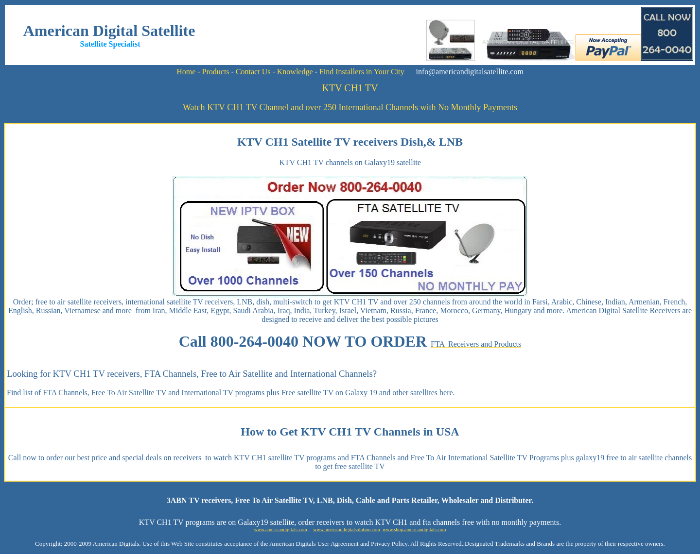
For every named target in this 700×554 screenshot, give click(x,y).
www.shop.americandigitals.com (414, 529)
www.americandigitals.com (280, 529)
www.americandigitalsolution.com (346, 529)
